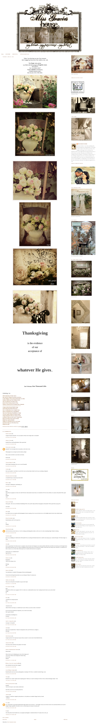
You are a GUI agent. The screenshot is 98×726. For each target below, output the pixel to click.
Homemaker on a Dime (20, 398)
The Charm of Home (15, 418)
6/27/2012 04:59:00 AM (11, 602)
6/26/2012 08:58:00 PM (11, 567)
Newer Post (5, 719)
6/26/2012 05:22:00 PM (11, 486)
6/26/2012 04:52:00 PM (11, 473)
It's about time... (78, 543)
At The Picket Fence (14, 423)
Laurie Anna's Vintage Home (16, 417)
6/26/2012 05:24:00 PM (11, 498)
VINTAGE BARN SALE (24, 54)
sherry (7, 511)
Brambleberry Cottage (16, 413)
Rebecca (7, 482)
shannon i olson (8, 440)
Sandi (7, 628)
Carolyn (7, 469)
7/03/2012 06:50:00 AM (11, 699)
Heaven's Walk (8, 502)
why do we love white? (79, 536)
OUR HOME (8, 54)
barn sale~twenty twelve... (79, 557)
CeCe (7, 702)
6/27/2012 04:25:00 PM (11, 633)
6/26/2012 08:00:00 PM (11, 533)
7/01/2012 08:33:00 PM (11, 691)
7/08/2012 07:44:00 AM (11, 714)
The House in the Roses (16, 397)
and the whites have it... (79, 550)
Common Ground (17, 415)
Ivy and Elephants (15, 411)
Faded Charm (13, 396)
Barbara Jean (8, 558)
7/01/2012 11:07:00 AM (11, 680)
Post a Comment (5, 717)
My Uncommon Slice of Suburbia (18, 404)
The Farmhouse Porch (16, 400)
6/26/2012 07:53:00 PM (11, 526)
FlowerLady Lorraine (9, 447)
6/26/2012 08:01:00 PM (11, 541)
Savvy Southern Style (16, 410)
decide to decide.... (78, 564)
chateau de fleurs (9, 642)
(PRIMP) (12, 420)
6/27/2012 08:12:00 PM (11, 639)
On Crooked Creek (9, 586)
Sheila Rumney (8, 636)
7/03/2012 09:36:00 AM (11, 708)
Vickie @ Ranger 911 (9, 462)
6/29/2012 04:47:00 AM (11, 646)
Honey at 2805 (8, 570)
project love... (77, 529)
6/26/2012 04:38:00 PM (11, 459)
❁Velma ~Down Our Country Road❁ (12, 663)
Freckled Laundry (17, 414)
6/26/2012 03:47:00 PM (11, 437)
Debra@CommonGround (10, 476)
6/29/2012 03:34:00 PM (11, 667)
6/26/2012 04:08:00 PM (11, 444)
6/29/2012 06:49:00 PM (11, 673)
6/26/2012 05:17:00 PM (11, 479)
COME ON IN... (15, 54)
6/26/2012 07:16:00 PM (11, 515)
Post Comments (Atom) (11, 722)
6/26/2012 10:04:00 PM (11, 577)
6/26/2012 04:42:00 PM (11, 466)
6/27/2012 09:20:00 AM (11, 624)
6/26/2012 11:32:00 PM (11, 583)
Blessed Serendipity (9, 518)
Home (2, 54)
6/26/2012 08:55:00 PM (11, 555)
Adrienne (7, 694)
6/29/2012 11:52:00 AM (11, 660)
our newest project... (78, 522)
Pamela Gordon (8, 433)
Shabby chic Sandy (9, 580)
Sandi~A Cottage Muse (10, 621)
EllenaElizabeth (8, 529)
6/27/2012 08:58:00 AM (11, 618)
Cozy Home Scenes (13, 401)
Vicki (7, 677)
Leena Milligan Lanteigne (10, 670)
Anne (7, 489)
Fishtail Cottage (15, 407)
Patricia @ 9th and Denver (10, 683)
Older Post (65, 719)
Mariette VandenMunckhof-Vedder (12, 649)
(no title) (76, 502)
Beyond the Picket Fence (12, 408)
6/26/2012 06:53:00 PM (11, 508)
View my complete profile (77, 163)
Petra (6, 597)
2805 (8, 424)
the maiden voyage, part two (80, 509)
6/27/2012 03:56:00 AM (11, 594)
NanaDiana (8, 536)
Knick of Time (15, 403)
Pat (6, 711)
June (6, 544)
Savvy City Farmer (16, 421)
